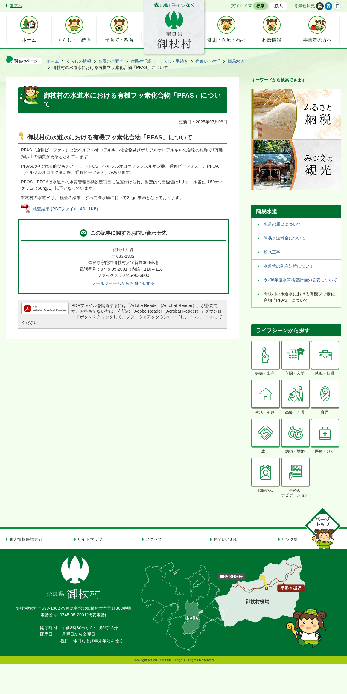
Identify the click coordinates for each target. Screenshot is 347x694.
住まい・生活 (207, 61)
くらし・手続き (173, 61)
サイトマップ (89, 539)
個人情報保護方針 (25, 539)
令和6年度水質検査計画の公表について (300, 279)
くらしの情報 (78, 61)
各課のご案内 (111, 61)
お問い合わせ (225, 539)
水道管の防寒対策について (289, 266)
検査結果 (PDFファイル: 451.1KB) (65, 208)
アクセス (153, 539)
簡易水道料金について (284, 238)
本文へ (16, 5)
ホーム (52, 61)
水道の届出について (282, 224)
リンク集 (289, 539)
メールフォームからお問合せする (123, 283)
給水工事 (272, 252)
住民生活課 (141, 61)
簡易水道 (236, 61)
